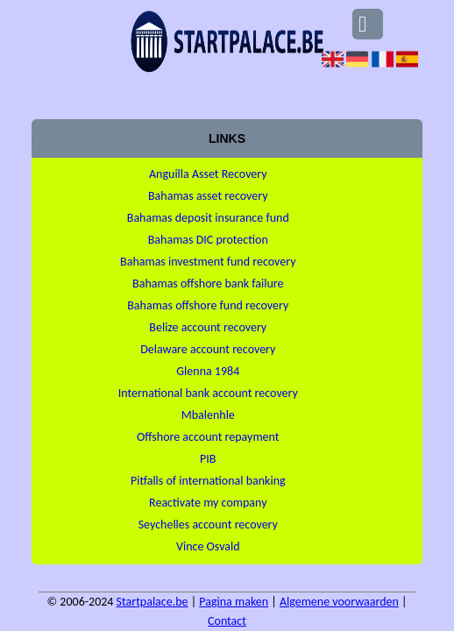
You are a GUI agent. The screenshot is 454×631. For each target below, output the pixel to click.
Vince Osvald (208, 546)
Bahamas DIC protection (208, 239)
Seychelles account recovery (208, 524)
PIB (208, 458)
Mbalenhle (208, 415)
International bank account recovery (208, 393)
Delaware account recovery (207, 349)
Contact (227, 620)
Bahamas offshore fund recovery (207, 305)
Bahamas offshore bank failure (207, 283)
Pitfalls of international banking (208, 480)
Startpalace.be (152, 601)
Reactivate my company (207, 502)
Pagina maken (233, 601)
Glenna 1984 (207, 371)
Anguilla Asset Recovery (208, 174)
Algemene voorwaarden (339, 601)
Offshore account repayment (208, 436)
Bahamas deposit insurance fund (208, 217)
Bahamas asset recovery (208, 195)
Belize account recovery (207, 327)
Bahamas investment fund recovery (207, 261)
